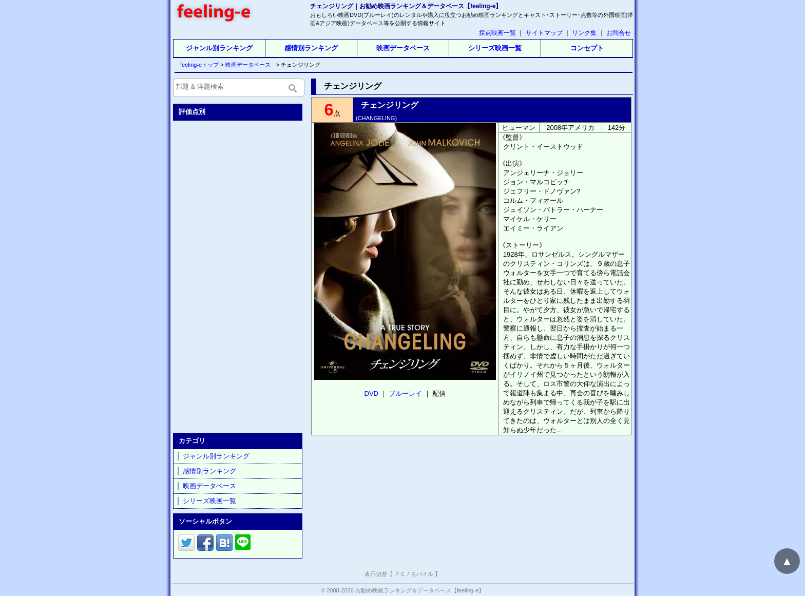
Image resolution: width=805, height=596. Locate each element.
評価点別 (192, 112)
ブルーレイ (405, 393)
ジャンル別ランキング (219, 48)
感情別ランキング (311, 48)
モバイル (422, 574)
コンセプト (587, 48)
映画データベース (403, 48)
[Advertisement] (238, 275)
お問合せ (618, 32)
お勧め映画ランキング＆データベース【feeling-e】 (419, 590)
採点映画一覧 (497, 32)
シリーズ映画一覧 (495, 48)
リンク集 (584, 32)
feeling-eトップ (197, 65)
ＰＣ (400, 574)
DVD (371, 393)
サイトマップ (544, 32)
